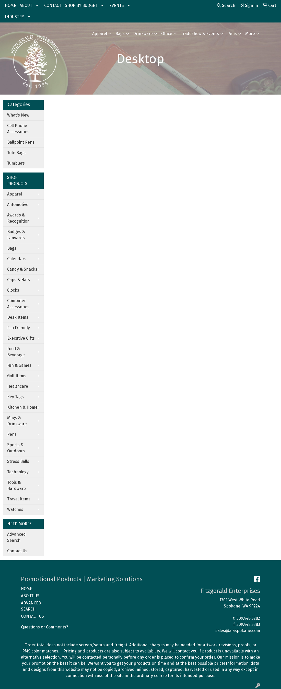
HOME (10, 5)
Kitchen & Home (22, 407)
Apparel (99, 33)
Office (166, 33)
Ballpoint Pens (20, 142)
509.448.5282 (248, 618)
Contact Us (17, 550)
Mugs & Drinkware (17, 420)
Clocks (13, 290)
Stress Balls (18, 461)
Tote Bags (16, 152)
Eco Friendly (18, 327)
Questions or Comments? (44, 627)
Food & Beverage (16, 351)
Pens (232, 33)
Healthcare (17, 386)
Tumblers (16, 163)
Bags (120, 33)
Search (226, 5)
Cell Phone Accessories (18, 128)
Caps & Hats (18, 279)
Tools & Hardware (16, 485)
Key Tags (15, 396)
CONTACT (52, 5)
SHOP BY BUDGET (81, 5)
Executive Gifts (21, 338)
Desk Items (17, 317)
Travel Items (18, 499)
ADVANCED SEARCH (31, 606)
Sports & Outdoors (16, 447)
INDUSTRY (14, 16)
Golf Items (16, 375)
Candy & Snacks (22, 269)
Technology (18, 471)
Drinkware (143, 33)
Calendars (16, 258)
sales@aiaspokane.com (237, 630)
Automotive (17, 204)
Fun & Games (19, 365)
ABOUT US (30, 595)
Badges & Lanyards (16, 234)
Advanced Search (16, 537)
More (250, 33)
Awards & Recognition (18, 218)
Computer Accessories (18, 303)
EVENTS (116, 5)
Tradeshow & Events (200, 33)
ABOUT (26, 5)
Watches (15, 509)
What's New (18, 115)
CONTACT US (32, 616)
